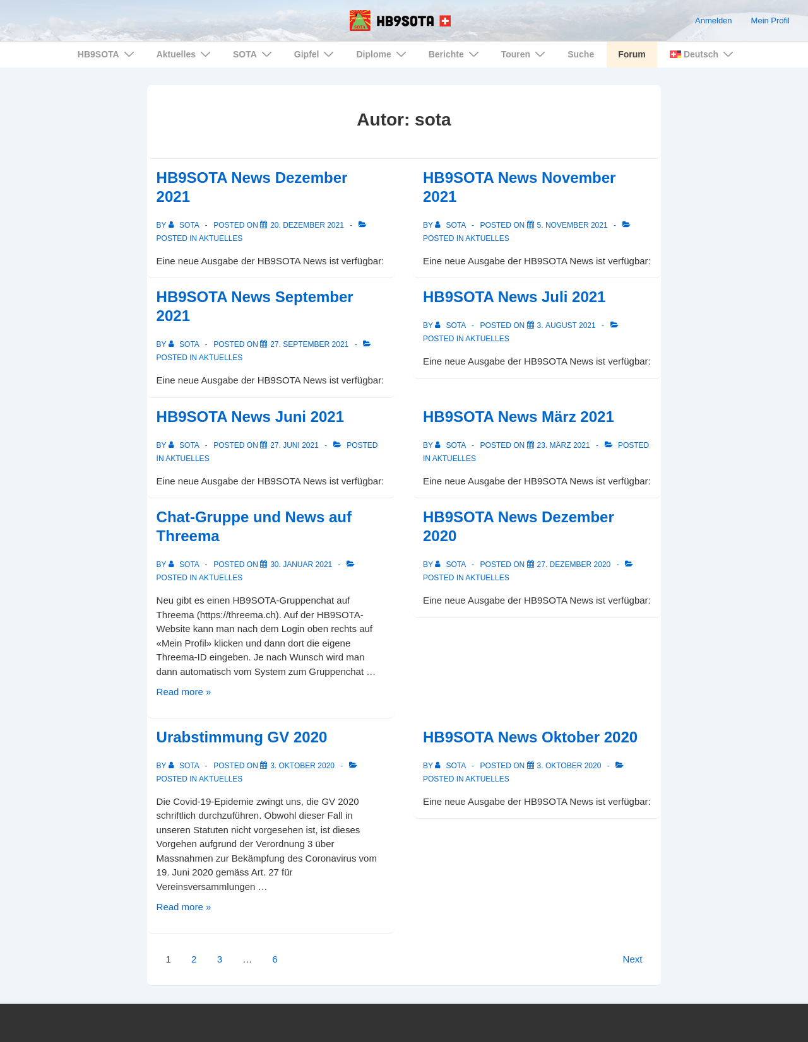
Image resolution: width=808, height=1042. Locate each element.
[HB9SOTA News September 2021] (309, 344)
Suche (580, 54)
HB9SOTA (108, 54)
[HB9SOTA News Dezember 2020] (574, 564)
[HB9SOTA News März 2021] (563, 445)
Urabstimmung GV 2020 (242, 737)
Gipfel (316, 54)
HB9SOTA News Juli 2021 (514, 296)
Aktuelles (185, 54)
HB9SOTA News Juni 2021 (250, 416)
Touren (525, 54)
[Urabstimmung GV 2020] (302, 765)
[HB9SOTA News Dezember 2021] (307, 225)
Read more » (184, 691)
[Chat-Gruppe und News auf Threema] (301, 564)
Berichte (455, 54)
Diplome (382, 54)
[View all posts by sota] (185, 225)
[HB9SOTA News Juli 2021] (566, 325)
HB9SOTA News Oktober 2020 (530, 737)
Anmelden (713, 20)
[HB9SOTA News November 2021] (572, 225)
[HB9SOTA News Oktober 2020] (569, 765)
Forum (632, 54)
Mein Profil (770, 20)
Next (633, 959)
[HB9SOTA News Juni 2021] (294, 445)
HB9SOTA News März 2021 (518, 416)
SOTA (254, 54)
